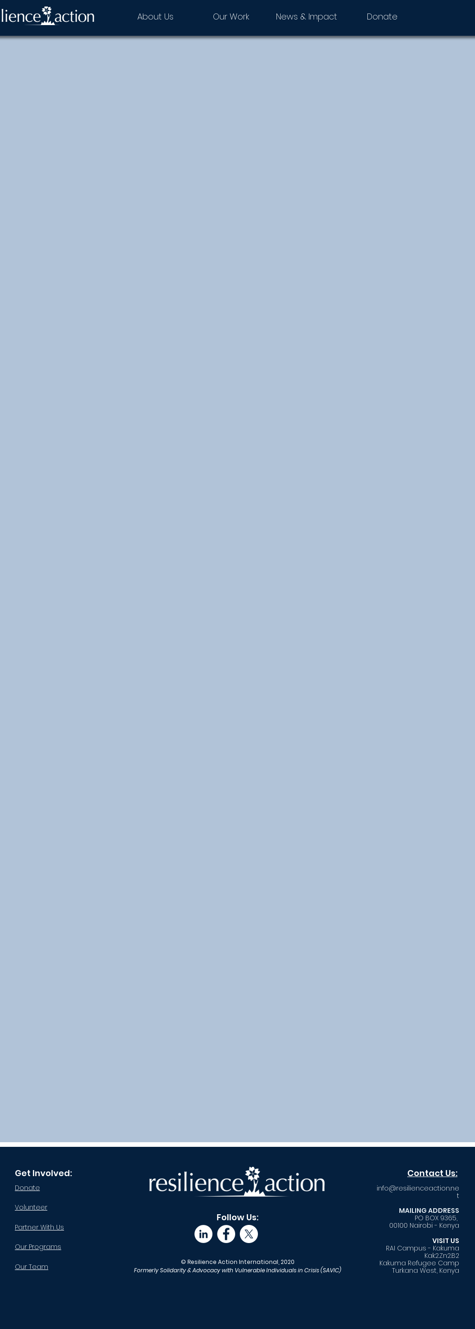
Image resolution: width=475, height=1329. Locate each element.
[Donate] (44, 1188)
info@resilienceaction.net (418, 1192)
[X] (249, 1234)
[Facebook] (226, 1234)
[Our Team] (58, 1267)
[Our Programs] (58, 1247)
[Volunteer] (48, 1207)
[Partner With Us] (58, 1227)
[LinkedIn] (203, 1234)
